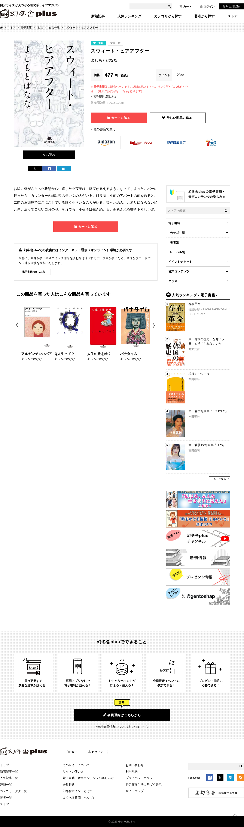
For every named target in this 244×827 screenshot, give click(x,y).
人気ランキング (129, 16)
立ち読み (49, 154)
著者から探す (204, 16)
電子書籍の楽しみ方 (104, 96)
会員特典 (69, 784)
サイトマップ (135, 791)
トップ (4, 765)
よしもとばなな (104, 60)
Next (154, 325)
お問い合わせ (135, 765)
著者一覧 (6, 797)
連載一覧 (6, 784)
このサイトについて (76, 765)
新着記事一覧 (9, 771)
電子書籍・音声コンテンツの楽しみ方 (88, 778)
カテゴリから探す (168, 16)
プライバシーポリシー (141, 778)
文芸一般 (55, 27)
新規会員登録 (231, 6)
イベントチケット (180, 261)
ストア (232, 16)
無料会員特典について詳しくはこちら (122, 726)
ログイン (207, 6)
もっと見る (219, 479)
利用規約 (132, 771)
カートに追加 (120, 117)
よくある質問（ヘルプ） (79, 797)
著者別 (174, 242)
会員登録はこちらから (122, 715)
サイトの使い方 (73, 771)
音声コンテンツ (178, 271)
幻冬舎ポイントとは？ (78, 791)
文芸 (40, 27)
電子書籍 (26, 27)
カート (185, 6)
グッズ (172, 281)
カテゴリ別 (177, 233)
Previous (17, 325)
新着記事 (98, 16)
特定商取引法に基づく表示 (144, 784)
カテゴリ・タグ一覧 (13, 791)
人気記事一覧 (9, 778)
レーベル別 (177, 252)
